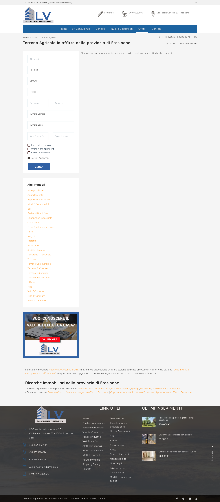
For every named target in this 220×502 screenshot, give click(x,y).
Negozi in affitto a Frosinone (93, 392)
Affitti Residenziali (92, 445)
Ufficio (31, 282)
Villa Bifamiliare (36, 291)
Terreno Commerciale (39, 263)
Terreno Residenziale (39, 277)
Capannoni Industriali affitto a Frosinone (132, 392)
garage (135, 388)
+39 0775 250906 (38, 445)
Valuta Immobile (91, 459)
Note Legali (116, 463)
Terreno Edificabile (38, 268)
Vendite (101, 28)
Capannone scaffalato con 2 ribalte (175, 434)
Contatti (156, 28)
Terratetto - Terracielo (39, 254)
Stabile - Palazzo (37, 250)
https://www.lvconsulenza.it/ (64, 369)
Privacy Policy (117, 468)
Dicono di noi (117, 418)
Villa (30, 286)
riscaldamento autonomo (166, 388)
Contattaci (109, 12)
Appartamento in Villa (39, 199)
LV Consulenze (82, 28)
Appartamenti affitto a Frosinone (174, 392)
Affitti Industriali (91, 455)
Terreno (32, 259)
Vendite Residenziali (93, 427)
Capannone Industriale (40, 217)
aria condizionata (120, 388)
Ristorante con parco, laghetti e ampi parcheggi (176, 418)
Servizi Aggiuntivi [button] (38, 157)
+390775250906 (135, 12)
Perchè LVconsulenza (93, 423)
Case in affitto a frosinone (62, 392)
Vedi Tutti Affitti (90, 441)
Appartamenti (117, 445)
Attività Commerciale (39, 204)
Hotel (30, 231)
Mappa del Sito (118, 458)
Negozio (32, 236)
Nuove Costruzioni (122, 28)
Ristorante (33, 245)
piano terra (104, 388)
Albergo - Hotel (36, 190)
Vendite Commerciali (93, 432)
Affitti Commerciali (92, 450)
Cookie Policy (117, 472)
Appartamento (35, 194)
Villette (113, 440)
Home (63, 28)
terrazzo (92, 388)
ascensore (145, 388)
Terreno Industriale (38, 272)
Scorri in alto (212, 453)
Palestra (32, 240)
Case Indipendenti (119, 454)
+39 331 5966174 (37, 459)
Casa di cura (34, 222)
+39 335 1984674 (37, 452)
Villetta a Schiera (37, 300)
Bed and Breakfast (38, 213)
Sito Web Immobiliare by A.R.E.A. (87, 498)
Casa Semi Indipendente (41, 227)
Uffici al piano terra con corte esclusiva (177, 451)
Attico (113, 449)
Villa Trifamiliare (36, 295)
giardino (82, 388)
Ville (112, 435)
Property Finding (91, 464)
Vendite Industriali (92, 436)
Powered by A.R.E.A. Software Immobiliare (45, 498)
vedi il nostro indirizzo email (44, 466)
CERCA (39, 167)
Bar (29, 208)
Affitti (142, 28)
